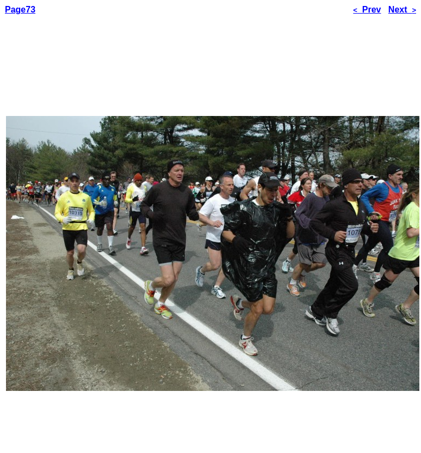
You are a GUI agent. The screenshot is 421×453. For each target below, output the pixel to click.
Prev (367, 9)
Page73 (20, 9)
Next (402, 9)
